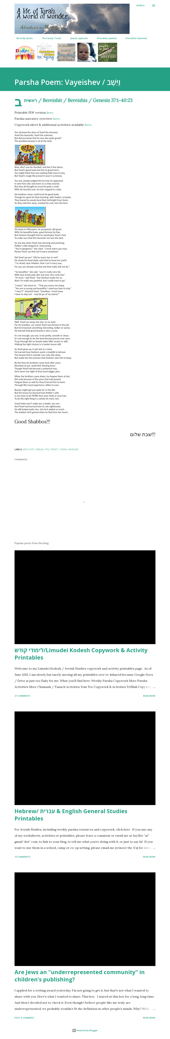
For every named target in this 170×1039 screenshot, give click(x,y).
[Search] (140, 5)
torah (63, 449)
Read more (149, 695)
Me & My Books (23, 38)
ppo (47, 449)
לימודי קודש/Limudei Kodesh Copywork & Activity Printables (81, 653)
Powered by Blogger (85, 1030)
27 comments (22, 695)
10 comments (22, 856)
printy (54, 449)
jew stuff (28, 449)
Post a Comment (24, 1017)
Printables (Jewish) (105, 38)
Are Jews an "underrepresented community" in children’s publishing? (80, 975)
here (50, 112)
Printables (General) (134, 38)
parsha (39, 449)
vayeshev (73, 449)
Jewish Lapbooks (77, 38)
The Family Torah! (49, 38)
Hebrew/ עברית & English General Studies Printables (71, 814)
